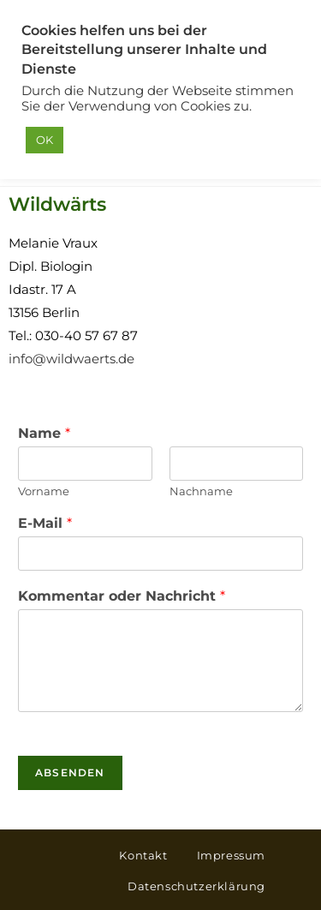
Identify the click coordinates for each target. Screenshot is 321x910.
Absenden (70, 772)
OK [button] (44, 140)
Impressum (231, 855)
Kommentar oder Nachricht (121, 596)
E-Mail (45, 523)
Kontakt (143, 855)
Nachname (201, 491)
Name (44, 433)
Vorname (43, 491)
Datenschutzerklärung (196, 886)
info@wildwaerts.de (71, 358)
